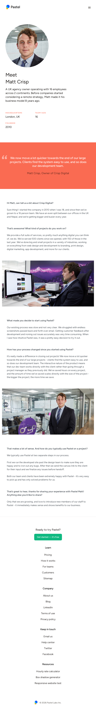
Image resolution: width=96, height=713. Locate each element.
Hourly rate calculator (48, 671)
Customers (48, 572)
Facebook (48, 654)
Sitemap (48, 578)
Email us (48, 636)
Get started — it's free (48, 537)
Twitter (48, 648)
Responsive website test (48, 683)
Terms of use (48, 613)
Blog (48, 601)
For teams (48, 566)
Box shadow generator (48, 677)
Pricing (48, 554)
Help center (48, 642)
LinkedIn (48, 607)
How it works (48, 560)
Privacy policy (48, 619)
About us (48, 595)
